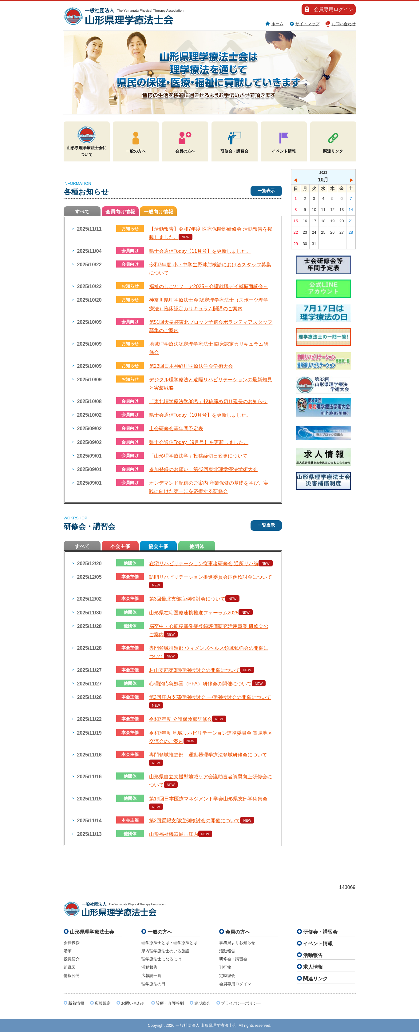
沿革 (68, 951)
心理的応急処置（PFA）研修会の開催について (200, 683)
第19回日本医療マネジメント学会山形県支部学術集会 (208, 798)
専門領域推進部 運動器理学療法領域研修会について (208, 754)
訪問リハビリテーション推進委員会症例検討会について (210, 577)
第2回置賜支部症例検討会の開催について (194, 820)
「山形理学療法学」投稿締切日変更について (198, 455)
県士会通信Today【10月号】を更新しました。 (200, 415)
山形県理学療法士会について (87, 141)
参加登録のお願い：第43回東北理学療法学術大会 (203, 469)
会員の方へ (185, 140)
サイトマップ (307, 24)
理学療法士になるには (161, 959)
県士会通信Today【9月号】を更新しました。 (199, 442)
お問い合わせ (344, 24)
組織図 (70, 967)
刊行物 (225, 967)
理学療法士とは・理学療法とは (169, 942)
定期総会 (202, 1003)
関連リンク (333, 140)
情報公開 (72, 975)
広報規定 (103, 1003)
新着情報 (76, 1003)
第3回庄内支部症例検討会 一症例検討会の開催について (210, 697)
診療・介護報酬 (170, 1003)
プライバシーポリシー (241, 1003)
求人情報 (313, 967)
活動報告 (149, 967)
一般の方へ (136, 140)
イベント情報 (284, 140)
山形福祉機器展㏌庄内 (173, 834)
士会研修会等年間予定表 (176, 428)
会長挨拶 (72, 942)
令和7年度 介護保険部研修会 (180, 719)
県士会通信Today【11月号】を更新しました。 (200, 251)
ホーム (277, 24)
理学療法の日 (153, 984)
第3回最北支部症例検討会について (187, 598)
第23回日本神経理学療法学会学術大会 (191, 366)
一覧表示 (266, 190)
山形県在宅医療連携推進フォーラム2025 (194, 612)
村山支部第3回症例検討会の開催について (194, 670)
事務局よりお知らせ (237, 942)
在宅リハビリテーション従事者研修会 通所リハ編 (204, 563)
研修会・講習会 (234, 140)
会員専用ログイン (333, 9)
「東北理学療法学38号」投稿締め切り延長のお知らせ (208, 401)
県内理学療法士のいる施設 (165, 951)
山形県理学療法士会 (92, 932)
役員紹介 (72, 959)
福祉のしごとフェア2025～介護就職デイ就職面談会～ (208, 286)
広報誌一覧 (151, 975)
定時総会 (227, 975)
